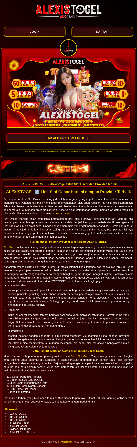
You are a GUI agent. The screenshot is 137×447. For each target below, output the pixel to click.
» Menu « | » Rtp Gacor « (34, 184)
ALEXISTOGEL (62, 213)
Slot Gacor (10, 247)
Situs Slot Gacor (81, 356)
